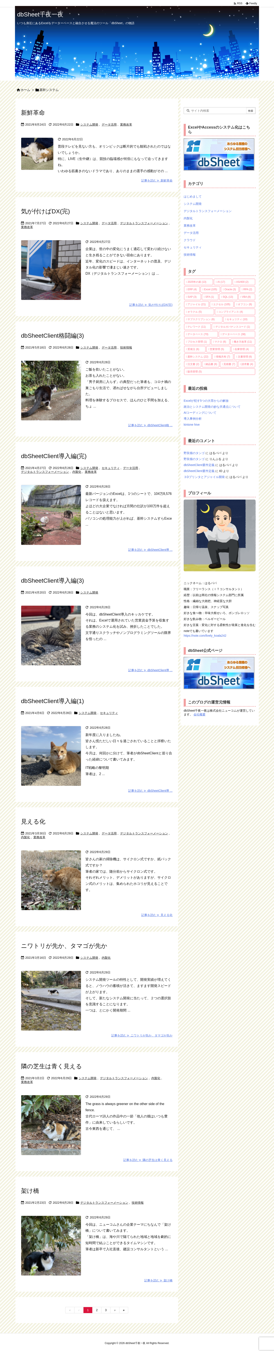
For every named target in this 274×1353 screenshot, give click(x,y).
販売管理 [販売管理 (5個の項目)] (195, 371)
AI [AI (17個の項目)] (221, 281)
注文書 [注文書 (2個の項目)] (193, 364)
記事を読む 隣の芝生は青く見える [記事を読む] (148, 1160)
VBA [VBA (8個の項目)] (246, 296)
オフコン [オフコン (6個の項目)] (245, 304)
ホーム (25, 90)
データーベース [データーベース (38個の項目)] (234, 334)
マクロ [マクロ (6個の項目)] (220, 341)
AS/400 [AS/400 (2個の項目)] (242, 281)
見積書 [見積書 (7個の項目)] (229, 364)
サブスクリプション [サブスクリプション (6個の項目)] (201, 319)
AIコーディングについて (200, 412)
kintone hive (192, 424)
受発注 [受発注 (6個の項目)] (193, 349)
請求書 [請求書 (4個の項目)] (247, 364)
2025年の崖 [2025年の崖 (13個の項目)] (197, 281)
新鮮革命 (33, 112)
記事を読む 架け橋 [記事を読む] (158, 1280)
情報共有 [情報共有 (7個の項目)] (223, 356)
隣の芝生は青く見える (51, 1066)
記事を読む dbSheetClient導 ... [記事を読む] (150, 549)
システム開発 (89, 124)
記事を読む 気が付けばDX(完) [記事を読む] (151, 304)
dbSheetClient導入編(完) (54, 456)
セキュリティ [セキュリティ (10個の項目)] (237, 319)
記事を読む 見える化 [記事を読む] (157, 915)
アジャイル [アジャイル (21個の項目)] (197, 304)
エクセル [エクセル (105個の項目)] (221, 304)
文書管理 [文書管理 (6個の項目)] (245, 356)
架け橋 (30, 1190)
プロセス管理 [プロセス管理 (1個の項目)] (197, 341)
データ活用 (109, 124)
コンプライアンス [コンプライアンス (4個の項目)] (230, 311)
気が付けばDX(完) (45, 211)
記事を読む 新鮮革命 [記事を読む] (157, 180)
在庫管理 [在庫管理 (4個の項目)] (242, 349)
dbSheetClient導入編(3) (52, 580)
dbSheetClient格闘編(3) (52, 335)
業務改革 (126, 124)
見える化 (33, 821)
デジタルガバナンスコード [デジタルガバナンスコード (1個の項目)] (232, 326)
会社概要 (200, 714)
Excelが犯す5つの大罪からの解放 (206, 400)
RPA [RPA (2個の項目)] (247, 289)
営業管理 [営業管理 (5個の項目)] (217, 349)
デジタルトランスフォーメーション (144, 223)
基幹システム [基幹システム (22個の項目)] (198, 356)
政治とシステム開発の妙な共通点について (212, 406)
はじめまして (193, 196)
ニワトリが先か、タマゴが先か (64, 946)
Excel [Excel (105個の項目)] (210, 289)
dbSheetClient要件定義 (199, 465)
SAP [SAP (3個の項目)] (192, 296)
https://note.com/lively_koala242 (205, 635)
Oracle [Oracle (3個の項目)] (230, 289)
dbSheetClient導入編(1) (52, 701)
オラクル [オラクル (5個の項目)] (195, 311)
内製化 (76, 471)
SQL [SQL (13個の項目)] (228, 296)
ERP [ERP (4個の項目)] (192, 289)
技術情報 (126, 347)
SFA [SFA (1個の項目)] (209, 296)
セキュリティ (111, 468)
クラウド (190, 240)
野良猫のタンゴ (194, 453)
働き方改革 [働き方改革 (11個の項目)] (243, 341)
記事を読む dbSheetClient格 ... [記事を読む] (150, 425)
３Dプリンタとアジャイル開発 (204, 477)
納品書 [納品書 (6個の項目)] (211, 364)
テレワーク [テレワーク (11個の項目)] (197, 326)
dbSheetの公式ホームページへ (219, 154)
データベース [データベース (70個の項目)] (198, 334)
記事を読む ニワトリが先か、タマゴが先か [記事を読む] (142, 1035)
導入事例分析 (193, 418)
